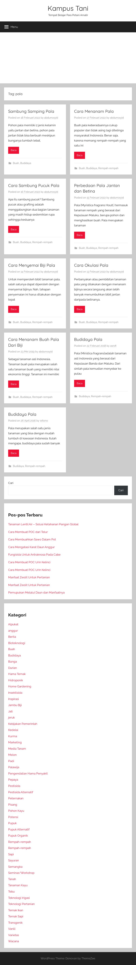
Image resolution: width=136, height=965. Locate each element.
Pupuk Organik (18, 835)
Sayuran (13, 860)
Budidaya (25, 163)
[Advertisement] (68, 58)
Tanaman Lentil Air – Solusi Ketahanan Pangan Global (43, 524)
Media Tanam (17, 748)
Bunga (12, 661)
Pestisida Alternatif (20, 792)
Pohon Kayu (16, 810)
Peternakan (15, 798)
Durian (12, 668)
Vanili (11, 928)
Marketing (15, 742)
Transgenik (15, 922)
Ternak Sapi (15, 916)
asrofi (113, 345)
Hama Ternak (17, 674)
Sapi (11, 854)
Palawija (13, 767)
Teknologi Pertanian (21, 904)
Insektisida (15, 692)
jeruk (11, 717)
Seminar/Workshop (21, 873)
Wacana (13, 941)
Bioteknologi (16, 643)
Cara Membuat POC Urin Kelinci (29, 562)
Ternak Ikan (15, 910)
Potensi (13, 817)
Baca (13, 150)
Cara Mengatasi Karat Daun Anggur (31, 547)
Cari (10, 483)
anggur (13, 630)
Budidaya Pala (88, 339)
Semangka (15, 866)
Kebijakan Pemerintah (22, 723)
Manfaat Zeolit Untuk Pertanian (29, 577)
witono (44, 420)
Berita (12, 636)
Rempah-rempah (108, 168)
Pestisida (14, 786)
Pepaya (13, 779)
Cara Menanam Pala (94, 111)
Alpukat (13, 624)
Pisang (12, 804)
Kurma (12, 736)
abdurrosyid (51, 117)
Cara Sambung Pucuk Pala (33, 185)
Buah (16, 163)
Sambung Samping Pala (31, 111)
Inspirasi (13, 699)
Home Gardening (19, 686)
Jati (10, 711)
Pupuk (12, 823)
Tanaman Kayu (18, 885)
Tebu (11, 891)
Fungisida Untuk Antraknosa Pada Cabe (34, 554)
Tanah (12, 879)
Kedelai (13, 730)
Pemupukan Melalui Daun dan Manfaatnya (36, 592)
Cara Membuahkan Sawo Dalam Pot (32, 539)
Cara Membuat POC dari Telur (28, 532)
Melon (12, 754)
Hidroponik (15, 680)
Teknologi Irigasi (19, 898)
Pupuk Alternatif (19, 829)
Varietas (13, 935)
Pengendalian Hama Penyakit (28, 773)
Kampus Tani (68, 8)
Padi (11, 761)
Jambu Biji (15, 705)
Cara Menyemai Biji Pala (31, 265)
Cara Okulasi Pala (91, 265)
